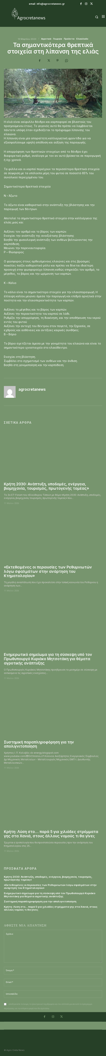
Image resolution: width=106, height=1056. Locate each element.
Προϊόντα (69, 39)
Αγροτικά (46, 39)
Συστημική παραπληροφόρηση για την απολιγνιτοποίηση (39, 744)
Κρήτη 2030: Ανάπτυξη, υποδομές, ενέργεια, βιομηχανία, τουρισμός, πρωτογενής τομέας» (46, 486)
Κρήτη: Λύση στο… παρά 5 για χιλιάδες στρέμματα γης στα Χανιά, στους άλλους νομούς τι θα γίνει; (51, 833)
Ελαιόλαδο (82, 39)
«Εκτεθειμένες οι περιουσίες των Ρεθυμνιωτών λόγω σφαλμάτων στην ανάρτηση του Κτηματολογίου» (48, 571)
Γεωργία (57, 39)
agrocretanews (32, 389)
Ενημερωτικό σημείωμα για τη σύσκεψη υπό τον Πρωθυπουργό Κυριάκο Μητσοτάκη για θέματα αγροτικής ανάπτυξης (48, 658)
